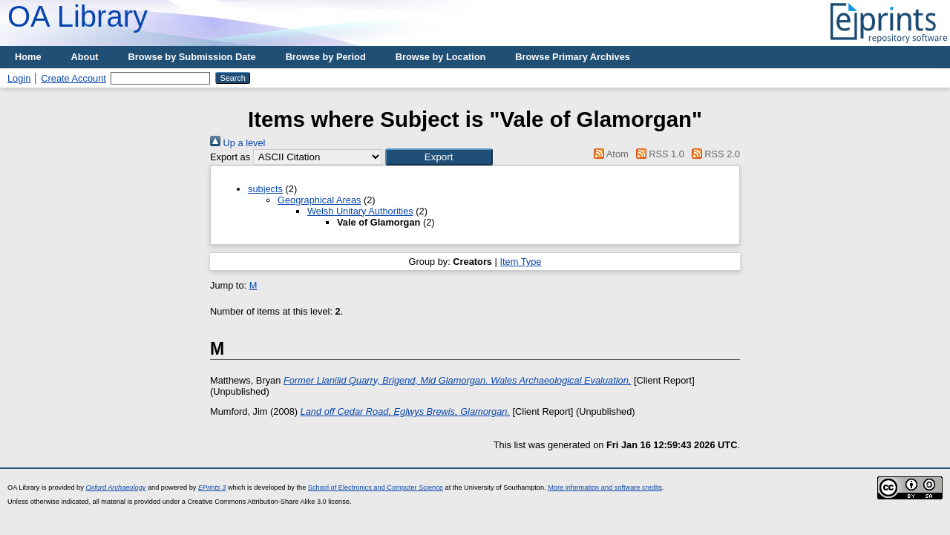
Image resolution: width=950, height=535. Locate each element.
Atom (609, 154)
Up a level (237, 142)
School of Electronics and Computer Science (375, 487)
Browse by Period (326, 56)
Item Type (520, 261)
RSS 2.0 (713, 154)
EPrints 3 (212, 487)
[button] (439, 156)
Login (18, 78)
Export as (230, 157)
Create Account (73, 78)
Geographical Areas (319, 200)
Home (28, 56)
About (85, 56)
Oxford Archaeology (115, 487)
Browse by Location (441, 56)
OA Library (77, 16)
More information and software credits (605, 487)
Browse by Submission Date (192, 56)
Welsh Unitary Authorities (360, 211)
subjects (265, 188)
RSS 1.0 (657, 154)
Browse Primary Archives (572, 56)
